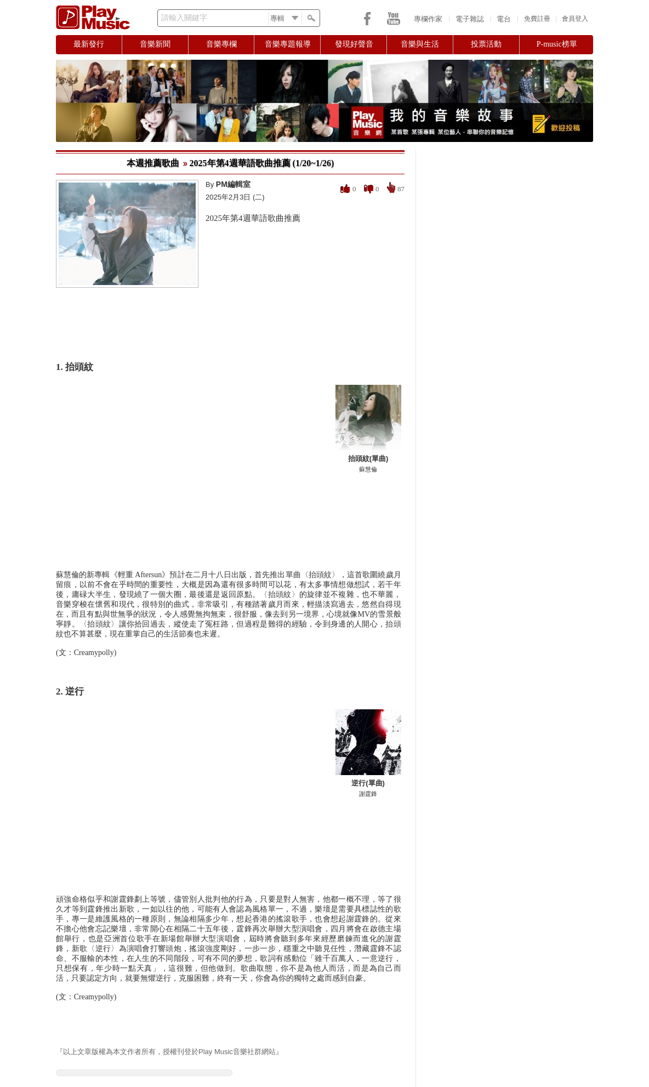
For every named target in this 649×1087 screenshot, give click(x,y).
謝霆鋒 (368, 793)
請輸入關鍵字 (184, 18)
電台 (504, 19)
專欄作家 (428, 19)
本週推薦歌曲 (153, 163)
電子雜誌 (470, 19)
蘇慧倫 (368, 469)
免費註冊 (537, 18)
